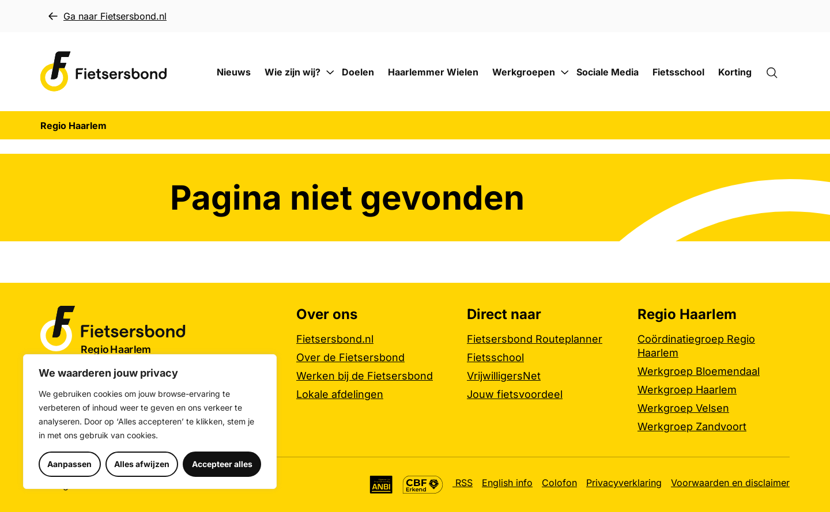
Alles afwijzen (141, 464)
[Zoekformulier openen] (777, 72)
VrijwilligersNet (504, 376)
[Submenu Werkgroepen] (564, 72)
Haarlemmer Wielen (433, 72)
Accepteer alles (222, 464)
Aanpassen (69, 464)
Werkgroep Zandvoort (691, 426)
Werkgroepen (523, 72)
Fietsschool (678, 72)
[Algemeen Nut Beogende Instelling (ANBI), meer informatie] (381, 485)
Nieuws (234, 72)
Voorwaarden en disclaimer (730, 482)
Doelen (358, 72)
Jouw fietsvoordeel (515, 394)
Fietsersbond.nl (334, 339)
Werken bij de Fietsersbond (364, 376)
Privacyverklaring (624, 482)
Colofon (559, 482)
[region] (150, 421)
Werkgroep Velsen (683, 408)
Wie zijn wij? (292, 72)
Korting (735, 72)
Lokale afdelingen (339, 394)
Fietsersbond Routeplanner (534, 339)
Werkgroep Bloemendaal (698, 371)
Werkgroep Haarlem (687, 390)
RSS (462, 482)
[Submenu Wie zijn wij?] (330, 72)
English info (507, 482)
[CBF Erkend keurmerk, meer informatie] (422, 485)
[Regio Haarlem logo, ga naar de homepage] (103, 72)
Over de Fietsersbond (350, 357)
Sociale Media (607, 72)
